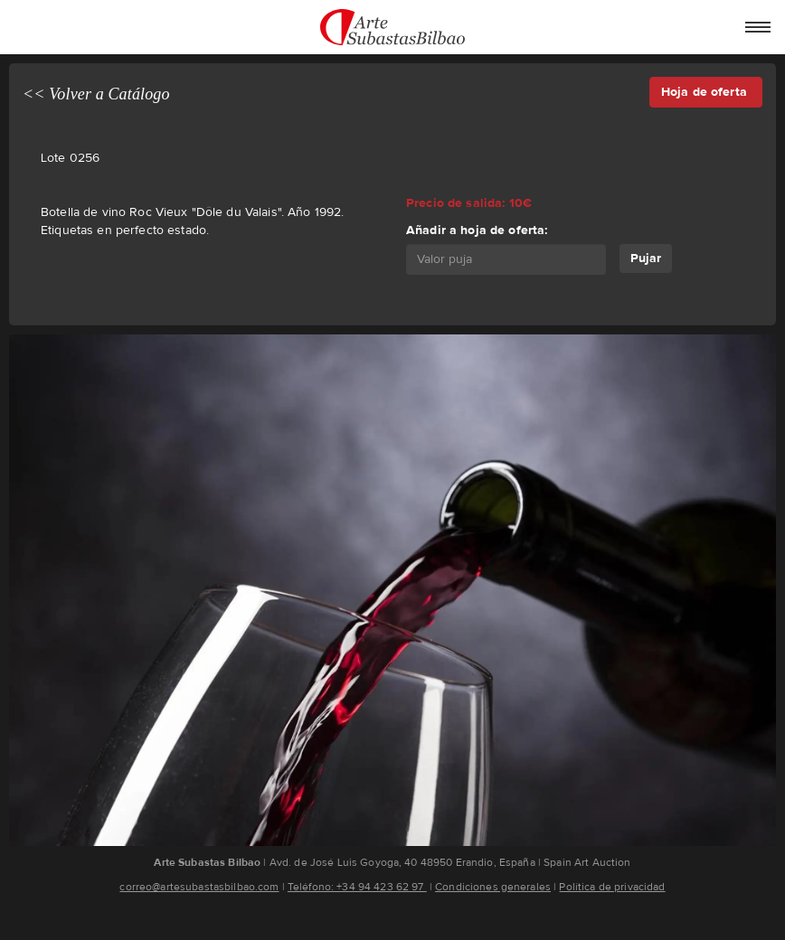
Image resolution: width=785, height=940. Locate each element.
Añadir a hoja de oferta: (476, 230)
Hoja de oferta (706, 91)
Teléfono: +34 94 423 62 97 (357, 886)
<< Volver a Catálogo (96, 94)
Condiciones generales (493, 886)
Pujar (645, 258)
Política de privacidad (612, 886)
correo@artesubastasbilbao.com (199, 886)
